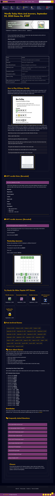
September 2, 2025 (30, 337)
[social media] (43, 495)
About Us (17, 488)
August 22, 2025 (18, 340)
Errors (26, 1)
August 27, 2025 (10, 340)
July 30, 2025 (17, 343)
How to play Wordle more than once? (16, 424)
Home (23, 1)
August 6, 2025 (10, 343)
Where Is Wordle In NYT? (13, 458)
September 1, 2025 (40, 337)
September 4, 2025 (20, 337)
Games (29, 1)
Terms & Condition (35, 488)
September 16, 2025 (11, 334)
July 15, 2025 (39, 343)
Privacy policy (22, 488)
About (33, 1)
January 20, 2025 (19, 346)
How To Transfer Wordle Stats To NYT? (16, 443)
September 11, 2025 (21, 334)
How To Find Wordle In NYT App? (15, 454)
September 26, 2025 (21, 331)
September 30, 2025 (11, 331)
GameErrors (6, 494)
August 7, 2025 (44, 340)
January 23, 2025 (10, 346)
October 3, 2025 (37, 328)
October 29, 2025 (10, 328)
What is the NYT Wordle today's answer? (16, 432)
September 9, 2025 (41, 334)
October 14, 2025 (28, 328)
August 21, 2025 (27, 340)
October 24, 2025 (19, 328)
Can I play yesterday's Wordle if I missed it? (17, 428)
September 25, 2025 (31, 331)
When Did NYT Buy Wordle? (14, 450)
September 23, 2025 (41, 331)
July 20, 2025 (32, 343)
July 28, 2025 (25, 343)
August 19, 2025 (35, 340)
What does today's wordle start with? (15, 435)
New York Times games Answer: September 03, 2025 (17, 225)
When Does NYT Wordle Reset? (15, 446)
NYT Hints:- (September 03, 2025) (13, 182)
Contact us (28, 488)
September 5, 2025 (11, 337)
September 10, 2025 (31, 334)
